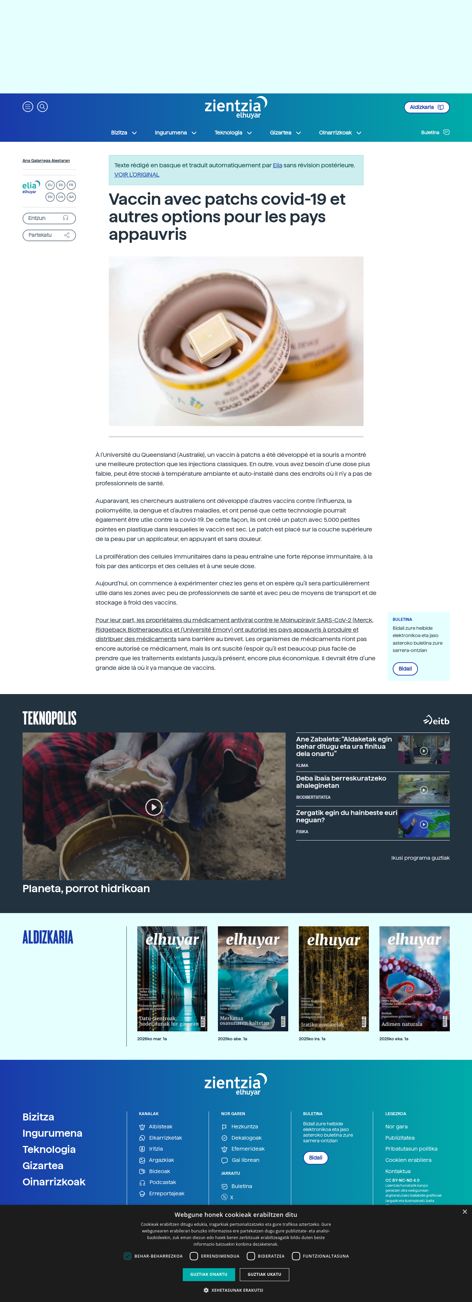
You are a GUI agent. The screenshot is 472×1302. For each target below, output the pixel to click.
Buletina (435, 132)
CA (60, 197)
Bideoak (154, 1171)
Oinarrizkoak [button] (340, 133)
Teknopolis (50, 717)
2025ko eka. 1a (393, 1038)
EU (50, 185)
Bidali (405, 669)
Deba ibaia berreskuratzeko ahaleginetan (341, 781)
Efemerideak (243, 1149)
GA (71, 197)
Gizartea (43, 1165)
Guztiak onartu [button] (209, 1274)
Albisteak (155, 1126)
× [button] (464, 1212)
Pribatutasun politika (411, 1149)
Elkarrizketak (160, 1138)
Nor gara (396, 1126)
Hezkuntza (239, 1126)
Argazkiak (156, 1160)
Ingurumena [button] (176, 133)
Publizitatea (400, 1138)
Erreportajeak (161, 1193)
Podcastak (157, 1182)
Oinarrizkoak (54, 1182)
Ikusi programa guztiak (420, 858)
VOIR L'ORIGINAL (137, 174)
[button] (28, 106)
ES (61, 185)
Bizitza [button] (124, 133)
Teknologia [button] (234, 133)
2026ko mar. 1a (152, 1038)
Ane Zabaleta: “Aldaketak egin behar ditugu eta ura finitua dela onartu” (344, 746)
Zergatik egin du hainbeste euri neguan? (346, 816)
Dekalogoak (241, 1138)
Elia (277, 165)
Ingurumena (53, 1133)
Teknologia (49, 1149)
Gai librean (240, 1160)
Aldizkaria (427, 107)
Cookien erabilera (408, 1160)
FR (71, 185)
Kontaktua (398, 1171)
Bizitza (38, 1117)
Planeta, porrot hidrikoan (86, 888)
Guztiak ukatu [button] (265, 1274)
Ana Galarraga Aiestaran (46, 160)
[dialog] (236, 1253)
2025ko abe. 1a (232, 1038)
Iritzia (151, 1149)
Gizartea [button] (286, 133)
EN (50, 197)
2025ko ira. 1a (312, 1038)
